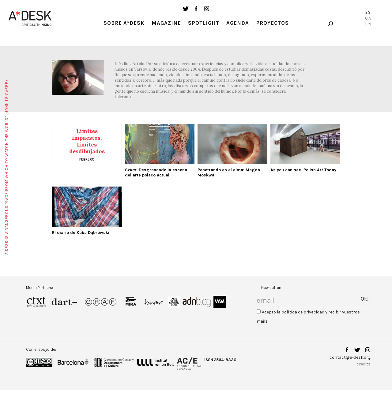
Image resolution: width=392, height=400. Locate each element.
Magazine (166, 23)
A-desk (30, 18)
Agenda (237, 23)
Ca (368, 18)
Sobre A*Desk (124, 23)
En (368, 24)
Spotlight (203, 23)
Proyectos (272, 23)
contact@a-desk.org (350, 357)
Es (368, 12)
